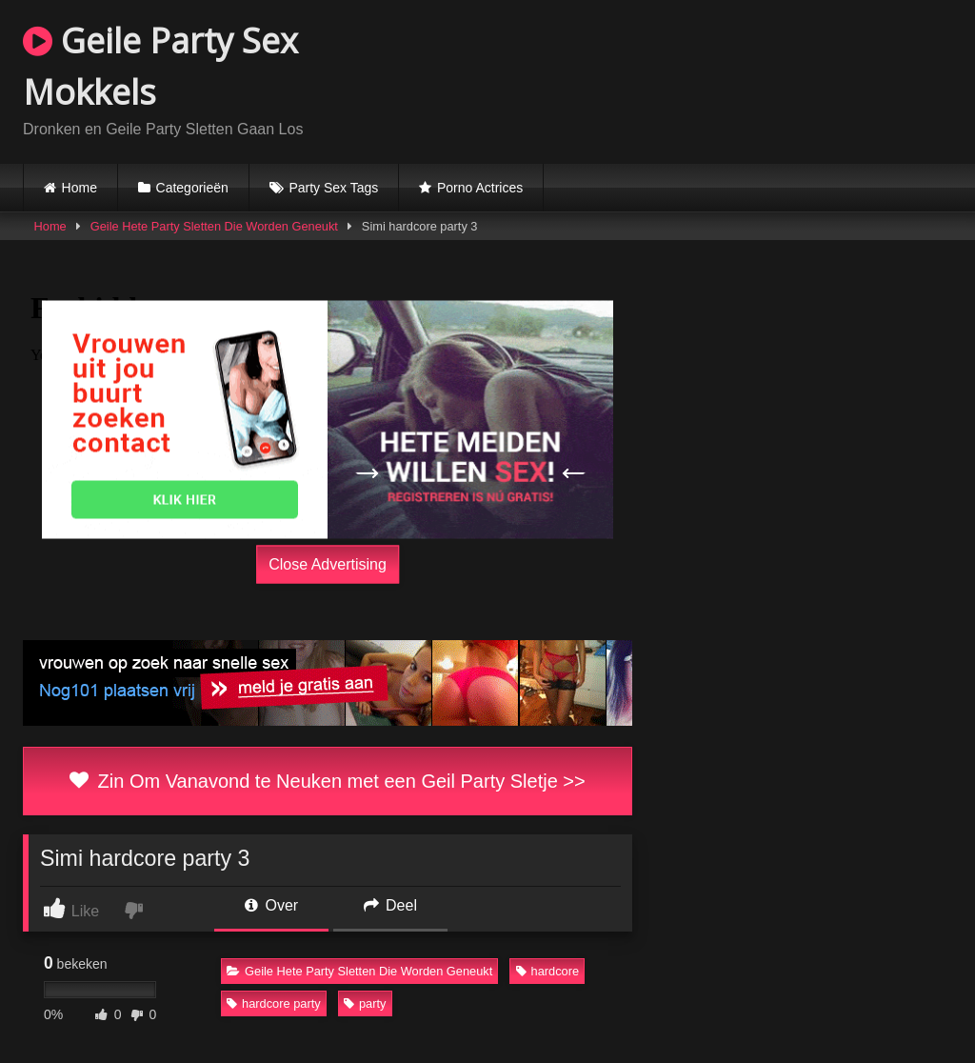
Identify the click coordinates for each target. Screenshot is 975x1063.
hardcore (548, 971)
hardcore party (274, 1003)
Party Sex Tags (333, 187)
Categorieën (192, 187)
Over (271, 905)
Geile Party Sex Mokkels (160, 66)
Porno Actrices (480, 187)
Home (79, 187)
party (365, 1003)
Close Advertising (328, 564)
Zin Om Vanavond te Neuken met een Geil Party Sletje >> (327, 781)
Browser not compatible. (729, 79)
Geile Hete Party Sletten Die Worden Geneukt (214, 226)
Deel (390, 905)
